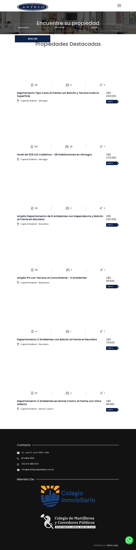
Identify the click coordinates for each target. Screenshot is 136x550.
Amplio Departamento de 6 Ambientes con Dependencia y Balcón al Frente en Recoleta (60, 218)
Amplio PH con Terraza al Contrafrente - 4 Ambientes (52, 277)
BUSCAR (32, 38)
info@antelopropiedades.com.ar (38, 469)
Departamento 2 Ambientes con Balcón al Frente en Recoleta (57, 339)
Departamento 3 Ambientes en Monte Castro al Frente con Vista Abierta (59, 403)
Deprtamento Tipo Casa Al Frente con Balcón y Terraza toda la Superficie (58, 94)
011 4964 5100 (27, 458)
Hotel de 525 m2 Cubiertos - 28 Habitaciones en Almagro (54, 154)
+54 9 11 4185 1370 (30, 463)
